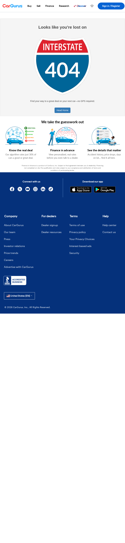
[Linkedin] (43, 189)
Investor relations (14, 245)
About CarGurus (14, 225)
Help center (109, 225)
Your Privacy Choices (82, 238)
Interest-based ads (80, 245)
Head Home (63, 110)
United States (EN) (19, 295)
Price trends (11, 252)
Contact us (109, 232)
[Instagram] (35, 189)
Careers (8, 259)
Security (74, 252)
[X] (20, 189)
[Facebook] (12, 189)
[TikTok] (51, 189)
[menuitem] (29, 6)
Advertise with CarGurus (18, 266)
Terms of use (77, 225)
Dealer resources (51, 232)
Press (7, 238)
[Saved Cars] (92, 6)
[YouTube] (27, 189)
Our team (9, 232)
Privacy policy (77, 232)
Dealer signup (49, 225)
